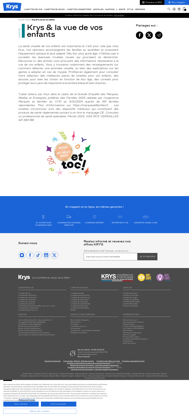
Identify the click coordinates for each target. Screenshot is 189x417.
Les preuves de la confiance (133, 321)
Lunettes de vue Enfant (27, 299)
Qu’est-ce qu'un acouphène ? (29, 326)
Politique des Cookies (131, 336)
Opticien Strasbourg (96, 373)
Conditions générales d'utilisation (135, 338)
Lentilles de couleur (130, 297)
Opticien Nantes (81, 373)
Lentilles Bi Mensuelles (131, 301)
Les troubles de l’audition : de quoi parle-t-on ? (35, 319)
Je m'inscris (147, 256)
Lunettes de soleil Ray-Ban (80, 303)
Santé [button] (122, 9)
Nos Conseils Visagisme (80, 319)
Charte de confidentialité (132, 332)
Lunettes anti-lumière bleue (28, 307)
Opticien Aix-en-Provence (38, 375)
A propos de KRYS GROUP (133, 326)
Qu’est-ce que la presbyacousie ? (30, 330)
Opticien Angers (68, 375)
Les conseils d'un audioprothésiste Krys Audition (36, 334)
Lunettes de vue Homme (27, 297)
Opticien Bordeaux (67, 373)
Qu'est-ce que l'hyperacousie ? (29, 328)
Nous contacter (84, 356)
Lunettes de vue (24, 293)
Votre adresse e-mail (106, 250)
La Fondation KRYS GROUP (133, 328)
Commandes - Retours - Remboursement (78, 360)
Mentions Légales (129, 334)
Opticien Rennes (138, 373)
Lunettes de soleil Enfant (80, 299)
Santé (28, 19)
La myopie (74, 324)
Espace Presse (128, 324)
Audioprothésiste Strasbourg (156, 375)
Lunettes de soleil (77, 293)
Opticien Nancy (80, 375)
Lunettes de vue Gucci (26, 303)
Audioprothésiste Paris (96, 375)
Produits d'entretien (130, 305)
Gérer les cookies (129, 343)
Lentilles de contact (130, 293)
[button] (184, 8)
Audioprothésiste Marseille (95, 377)
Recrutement (128, 330)
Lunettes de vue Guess (26, 301)
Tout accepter (58, 404)
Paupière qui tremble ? (79, 332)
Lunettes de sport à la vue (27, 309)
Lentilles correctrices (130, 295)
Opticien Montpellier (123, 373)
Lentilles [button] (98, 9)
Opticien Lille (110, 373)
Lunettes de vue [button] (33, 9)
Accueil (21, 19)
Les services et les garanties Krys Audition (34, 332)
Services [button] (140, 9)
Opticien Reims (54, 375)
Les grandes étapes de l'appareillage (31, 321)
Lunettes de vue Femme (27, 295)
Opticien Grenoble (152, 373)
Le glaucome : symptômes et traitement (85, 330)
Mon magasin (176, 2)
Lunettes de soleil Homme (80, 297)
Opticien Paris (27, 373)
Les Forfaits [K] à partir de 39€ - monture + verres (36, 305)
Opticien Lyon (54, 373)
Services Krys (76, 321)
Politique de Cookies (27, 400)
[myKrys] (174, 8)
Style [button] (130, 9)
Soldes (73, 309)
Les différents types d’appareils (29, 324)
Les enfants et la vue (78, 326)
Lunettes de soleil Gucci (79, 305)
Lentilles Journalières (131, 299)
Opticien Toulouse (40, 373)
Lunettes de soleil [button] (54, 9)
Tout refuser (21, 404)
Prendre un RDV (152, 2)
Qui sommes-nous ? (130, 319)
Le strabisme (75, 328)
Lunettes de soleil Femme (80, 295)
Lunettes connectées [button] (79, 9)
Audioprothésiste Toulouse (116, 375)
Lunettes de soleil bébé (79, 301)
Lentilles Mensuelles (130, 303)
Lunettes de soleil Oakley (80, 307)
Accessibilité (127, 340)
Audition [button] (110, 9)
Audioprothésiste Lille (136, 375)
